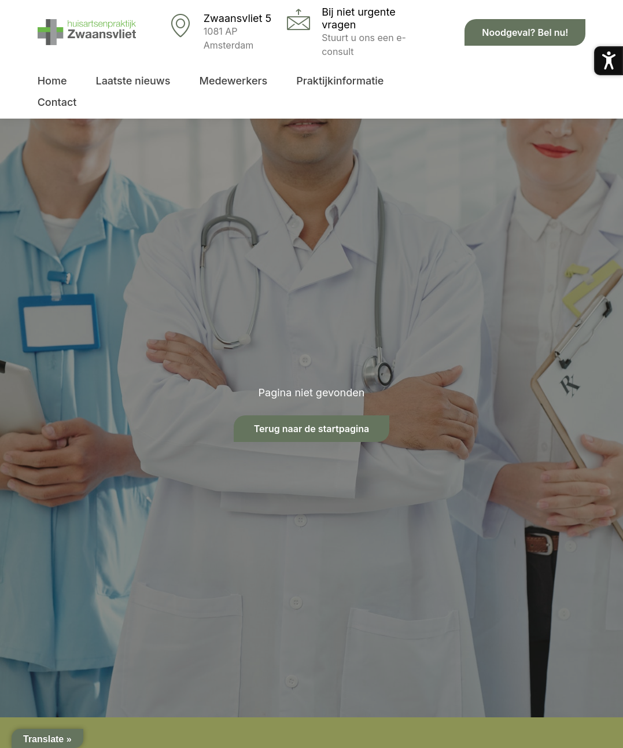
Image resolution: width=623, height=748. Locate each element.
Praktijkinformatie (340, 81)
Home (52, 81)
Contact (57, 102)
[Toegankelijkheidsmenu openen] (608, 60)
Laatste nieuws (132, 81)
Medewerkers (233, 81)
